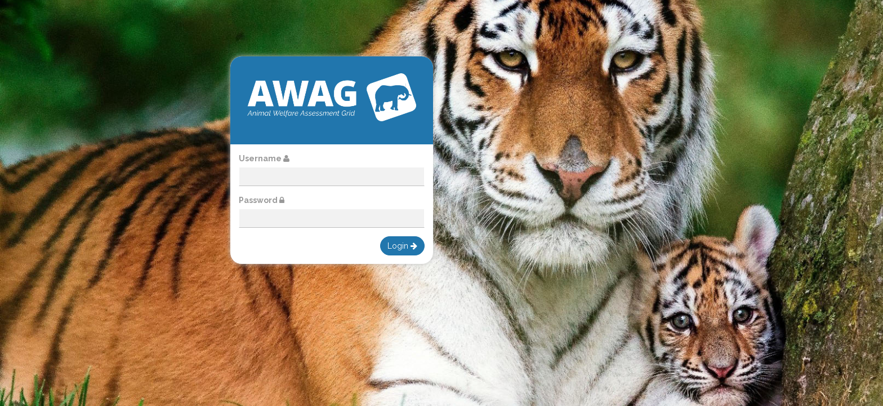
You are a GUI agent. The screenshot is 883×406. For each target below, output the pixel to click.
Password (261, 200)
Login (402, 245)
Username (264, 158)
